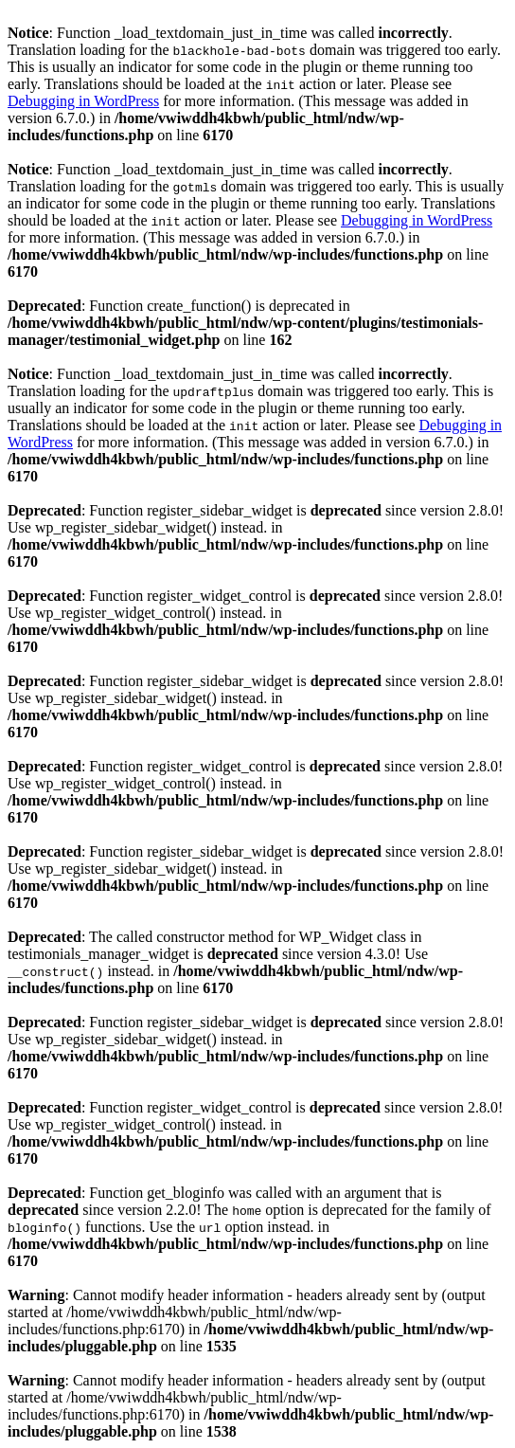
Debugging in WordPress (83, 101)
